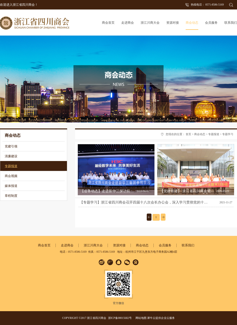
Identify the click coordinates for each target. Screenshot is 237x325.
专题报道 (213, 134)
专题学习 (227, 134)
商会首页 (108, 22)
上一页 (149, 217)
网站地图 (140, 318)
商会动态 (199, 134)
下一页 (163, 217)
